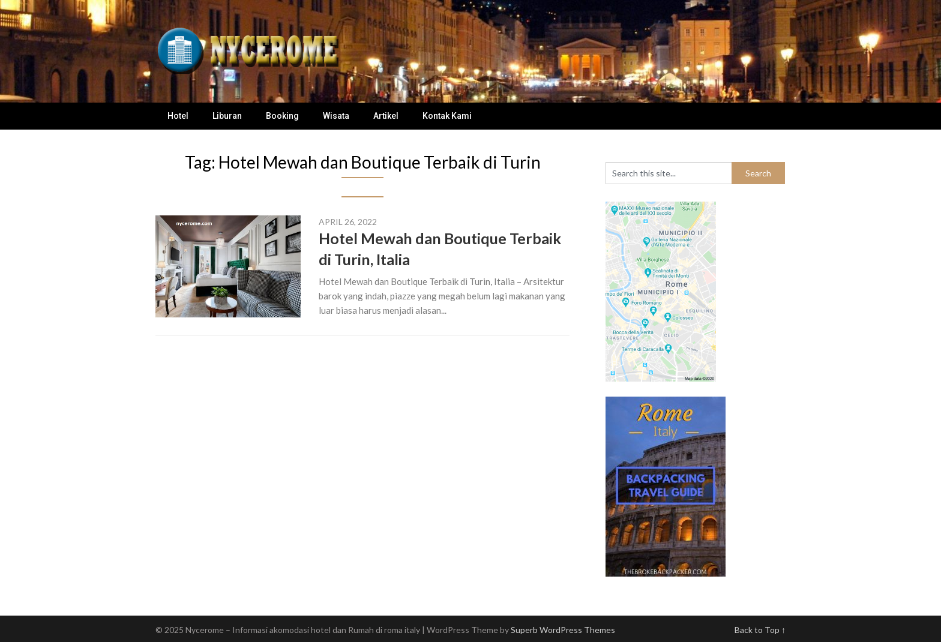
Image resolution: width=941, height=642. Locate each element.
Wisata (336, 116)
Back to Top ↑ (760, 630)
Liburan (227, 116)
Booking (282, 116)
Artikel (385, 116)
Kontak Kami (447, 116)
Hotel (177, 116)
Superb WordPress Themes (563, 630)
